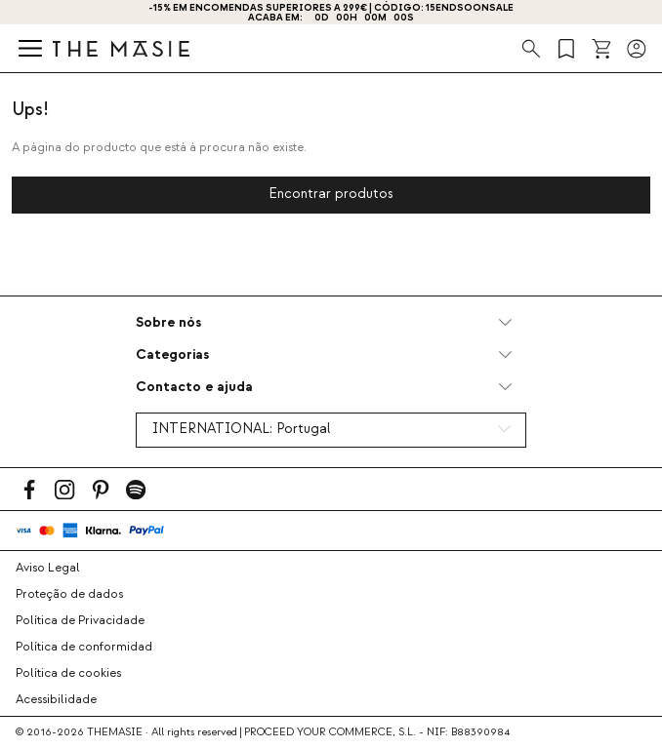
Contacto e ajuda (194, 386)
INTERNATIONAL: (241, 429)
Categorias (172, 354)
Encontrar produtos (331, 194)
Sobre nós (168, 322)
